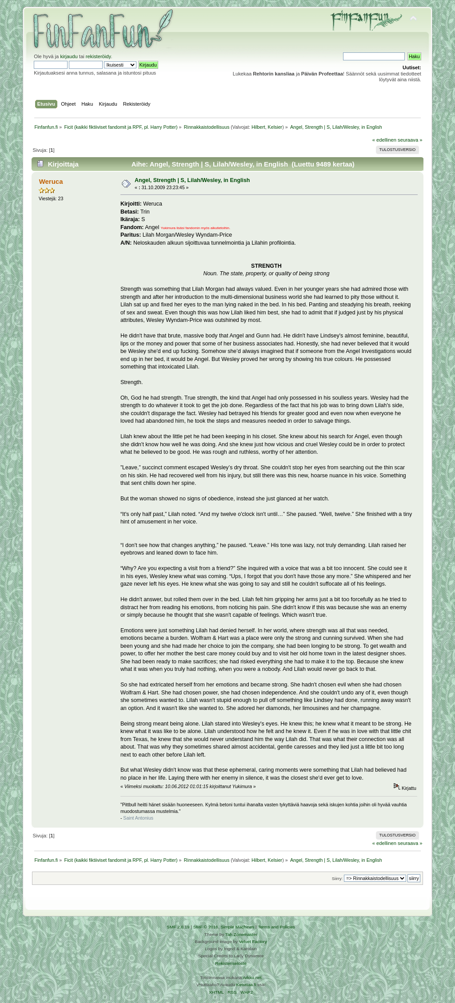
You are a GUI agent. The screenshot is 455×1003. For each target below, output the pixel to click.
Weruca (51, 181)
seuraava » (410, 140)
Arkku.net (252, 977)
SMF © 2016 (205, 926)
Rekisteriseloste (230, 963)
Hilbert (258, 127)
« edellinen (384, 140)
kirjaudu (68, 56)
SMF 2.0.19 (178, 926)
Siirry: (337, 878)
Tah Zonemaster (241, 934)
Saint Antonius (138, 818)
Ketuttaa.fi (246, 984)
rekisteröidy (98, 56)
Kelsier (275, 127)
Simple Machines (237, 926)
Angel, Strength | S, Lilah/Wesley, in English (192, 180)
